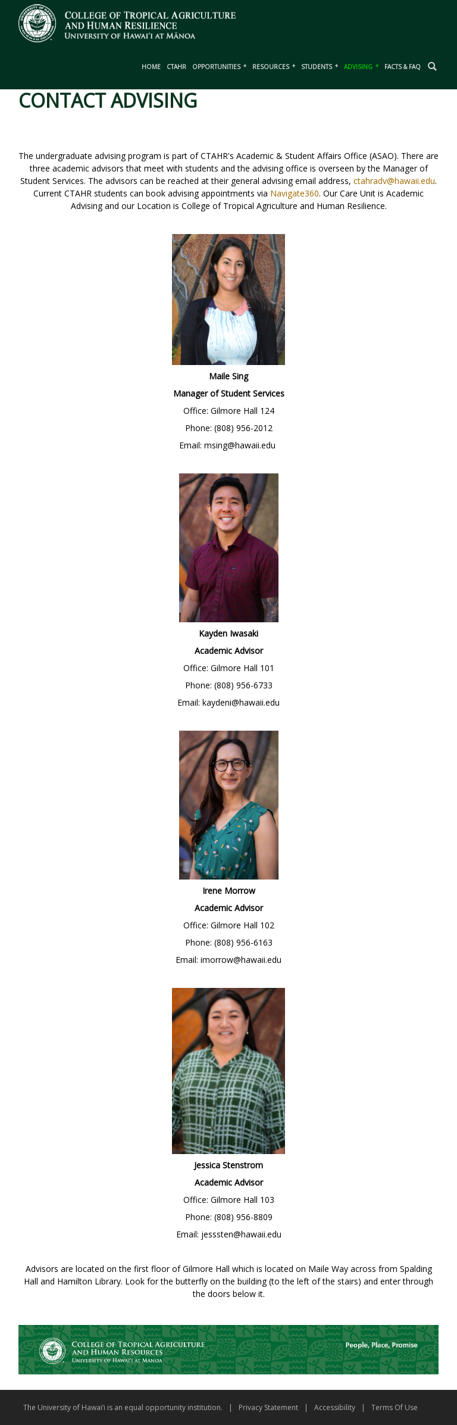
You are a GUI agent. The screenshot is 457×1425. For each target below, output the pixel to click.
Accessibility (334, 1407)
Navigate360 (294, 193)
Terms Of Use (394, 1407)
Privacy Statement (268, 1407)
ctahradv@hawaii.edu (394, 180)
